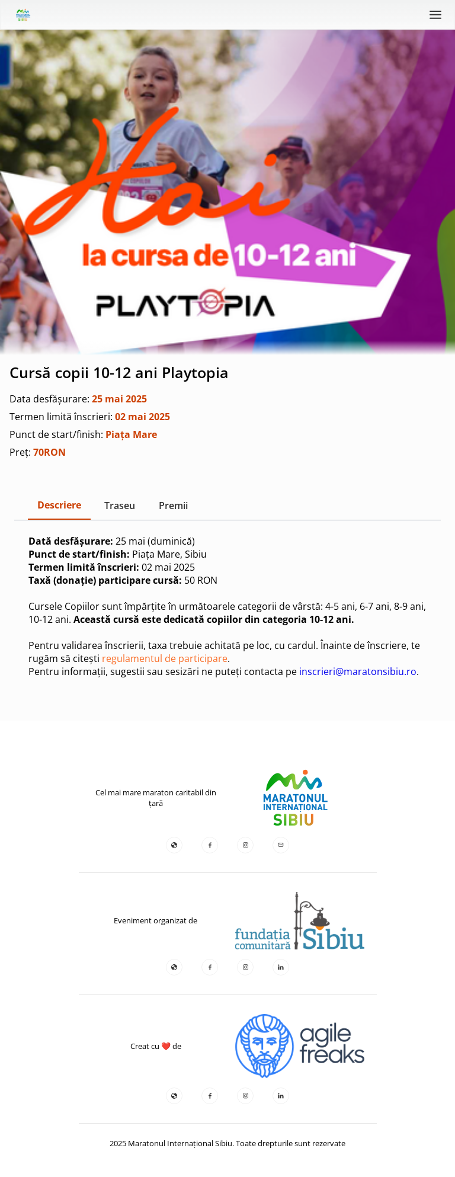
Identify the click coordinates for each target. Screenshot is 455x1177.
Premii (173, 505)
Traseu (119, 505)
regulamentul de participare (165, 658)
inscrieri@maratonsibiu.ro (357, 671)
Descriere (59, 504)
